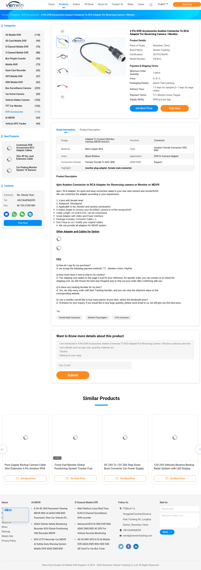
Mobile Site (7, 536)
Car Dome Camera (22, 94)
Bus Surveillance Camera (22, 88)
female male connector (69, 317)
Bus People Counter (22, 58)
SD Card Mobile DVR (22, 40)
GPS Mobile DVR (22, 76)
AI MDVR (22, 117)
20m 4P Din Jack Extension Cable (25, 157)
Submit (73, 375)
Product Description (90, 129)
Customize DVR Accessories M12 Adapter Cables (25, 148)
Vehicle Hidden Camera (22, 100)
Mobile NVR (22, 64)
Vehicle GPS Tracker (22, 123)
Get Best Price (144, 108)
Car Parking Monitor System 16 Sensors (26, 168)
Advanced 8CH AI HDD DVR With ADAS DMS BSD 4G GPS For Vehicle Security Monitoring (94, 528)
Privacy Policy (9, 540)
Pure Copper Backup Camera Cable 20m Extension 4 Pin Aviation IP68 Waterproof (25, 468)
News (4, 527)
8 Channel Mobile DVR (22, 46)
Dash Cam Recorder (22, 70)
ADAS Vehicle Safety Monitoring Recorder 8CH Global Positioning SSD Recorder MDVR (51, 528)
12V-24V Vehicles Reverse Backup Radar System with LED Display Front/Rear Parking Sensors (174, 468)
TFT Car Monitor (22, 106)
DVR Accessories (22, 111)
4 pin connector (122, 317)
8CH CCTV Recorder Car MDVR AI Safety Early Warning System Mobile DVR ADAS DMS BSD (50, 544)
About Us (6, 522)
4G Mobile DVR (22, 34)
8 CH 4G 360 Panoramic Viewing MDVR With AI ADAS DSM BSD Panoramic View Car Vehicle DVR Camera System (51, 513)
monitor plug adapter (97, 317)
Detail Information (65, 129)
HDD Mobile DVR (22, 82)
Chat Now (187, 4)
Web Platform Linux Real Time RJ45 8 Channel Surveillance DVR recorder (93, 513)
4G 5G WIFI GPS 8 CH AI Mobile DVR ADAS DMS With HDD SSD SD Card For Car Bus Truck (93, 544)
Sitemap (6, 531)
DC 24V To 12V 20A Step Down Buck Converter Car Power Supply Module (124, 468)
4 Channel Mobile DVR (22, 52)
